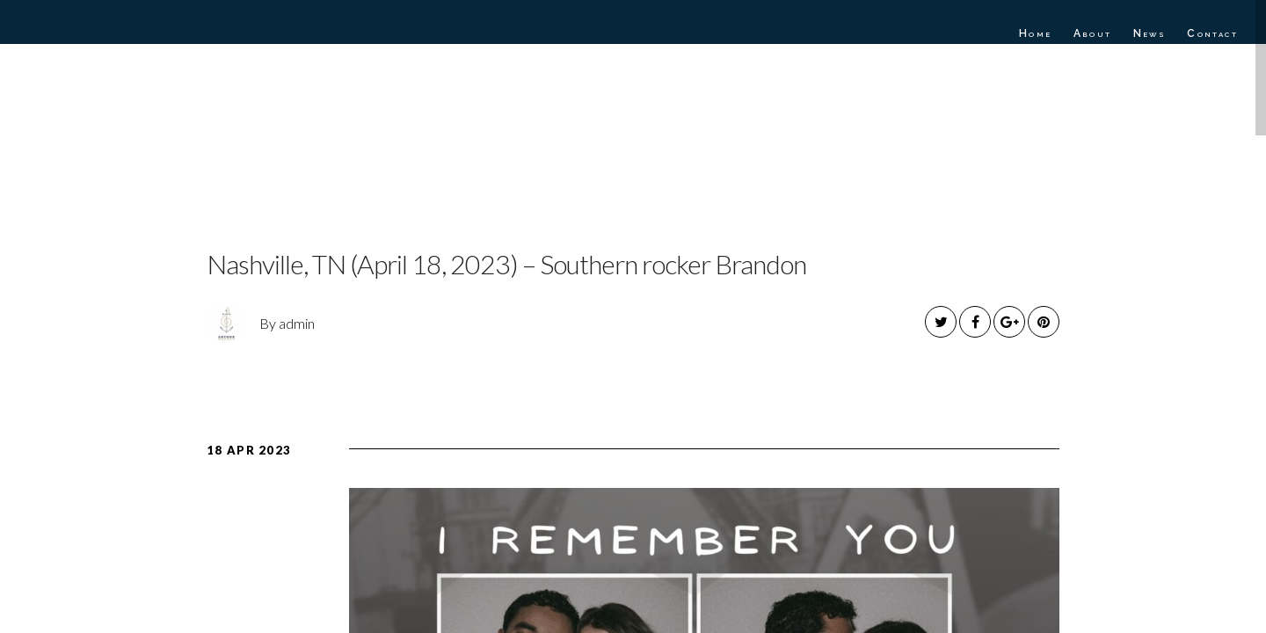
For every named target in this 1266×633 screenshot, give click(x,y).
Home (1035, 33)
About (1092, 33)
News (1150, 33)
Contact (1212, 33)
